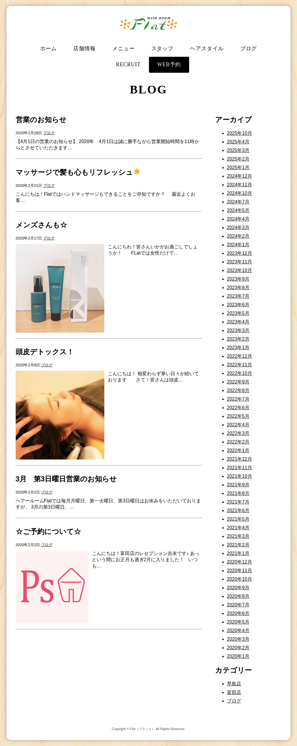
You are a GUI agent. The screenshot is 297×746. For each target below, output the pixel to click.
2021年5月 (238, 519)
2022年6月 (238, 407)
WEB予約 (169, 64)
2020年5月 (238, 621)
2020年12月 (239, 561)
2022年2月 (238, 441)
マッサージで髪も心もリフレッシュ (78, 172)
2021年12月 (239, 459)
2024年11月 (239, 184)
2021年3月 (238, 536)
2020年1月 (238, 656)
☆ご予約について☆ (48, 531)
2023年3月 (238, 330)
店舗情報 (84, 48)
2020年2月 (238, 647)
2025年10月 (239, 133)
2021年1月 (238, 553)
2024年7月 (238, 201)
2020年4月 (238, 630)
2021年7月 (238, 501)
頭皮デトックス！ (45, 352)
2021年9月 (238, 484)
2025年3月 (238, 150)
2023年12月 (239, 253)
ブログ (248, 48)
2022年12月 (239, 356)
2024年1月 (238, 244)
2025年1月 (238, 167)
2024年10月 (239, 193)
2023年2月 (238, 339)
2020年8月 (238, 596)
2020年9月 (238, 587)
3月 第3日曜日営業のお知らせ (66, 479)
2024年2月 (238, 236)
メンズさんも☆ (41, 225)
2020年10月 (239, 579)
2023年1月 (238, 347)
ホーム (48, 48)
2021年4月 (238, 527)
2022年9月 (238, 381)
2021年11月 (239, 467)
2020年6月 (238, 613)
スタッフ (162, 48)
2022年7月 (238, 399)
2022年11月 (239, 364)
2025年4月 (238, 141)
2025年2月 (238, 158)
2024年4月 (238, 218)
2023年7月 (238, 296)
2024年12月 (239, 176)
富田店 (234, 692)
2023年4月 (238, 321)
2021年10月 (239, 476)
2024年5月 (238, 210)
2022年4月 (238, 424)
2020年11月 (239, 570)
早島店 (234, 683)
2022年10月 (239, 373)
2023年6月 (238, 304)
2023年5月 (238, 313)
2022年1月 (238, 450)
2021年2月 (238, 544)
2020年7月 (238, 604)
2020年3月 (238, 639)
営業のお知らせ (41, 120)
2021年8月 (238, 493)
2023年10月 (239, 270)
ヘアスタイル (206, 48)
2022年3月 (238, 433)
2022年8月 (238, 390)
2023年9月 (238, 278)
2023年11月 (239, 261)
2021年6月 (238, 510)
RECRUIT (128, 64)
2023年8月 (238, 287)
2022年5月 (238, 416)
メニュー (123, 48)
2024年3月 (238, 227)
